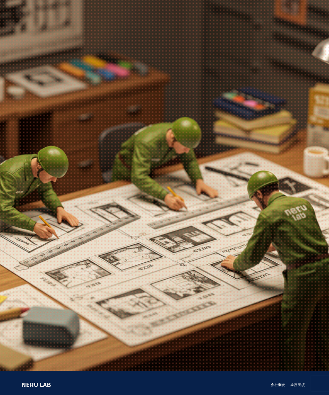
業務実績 (297, 384)
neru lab (36, 384)
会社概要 (278, 384)
